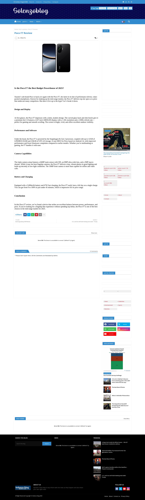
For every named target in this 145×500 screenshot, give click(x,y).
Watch (38, 21)
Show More (126, 418)
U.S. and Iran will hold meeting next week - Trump (114, 476)
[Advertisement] (117, 70)
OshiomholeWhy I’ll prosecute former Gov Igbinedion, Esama (114, 451)
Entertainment (109, 305)
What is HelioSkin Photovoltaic (121, 395)
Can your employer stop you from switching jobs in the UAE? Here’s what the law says (121, 380)
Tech (130, 8)
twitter (125, 324)
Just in (25, 21)
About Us (31, 2)
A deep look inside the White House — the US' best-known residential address (115, 443)
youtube (111, 334)
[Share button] (44, 214)
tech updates (23, 29)
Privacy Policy (47, 2)
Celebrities (121, 301)
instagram (125, 329)
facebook (111, 324)
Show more (94, 233)
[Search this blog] (29, 444)
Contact (107, 199)
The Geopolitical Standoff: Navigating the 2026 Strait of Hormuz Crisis (116, 153)
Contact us (39, 2)
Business (107, 309)
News (125, 8)
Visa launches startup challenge (112, 375)
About (120, 195)
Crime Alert (102, 8)
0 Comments (94, 251)
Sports (120, 8)
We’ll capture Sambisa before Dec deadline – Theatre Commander (114, 468)
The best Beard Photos (118, 387)
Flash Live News (112, 8)
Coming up (55, 2)
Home (19, 21)
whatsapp (111, 329)
